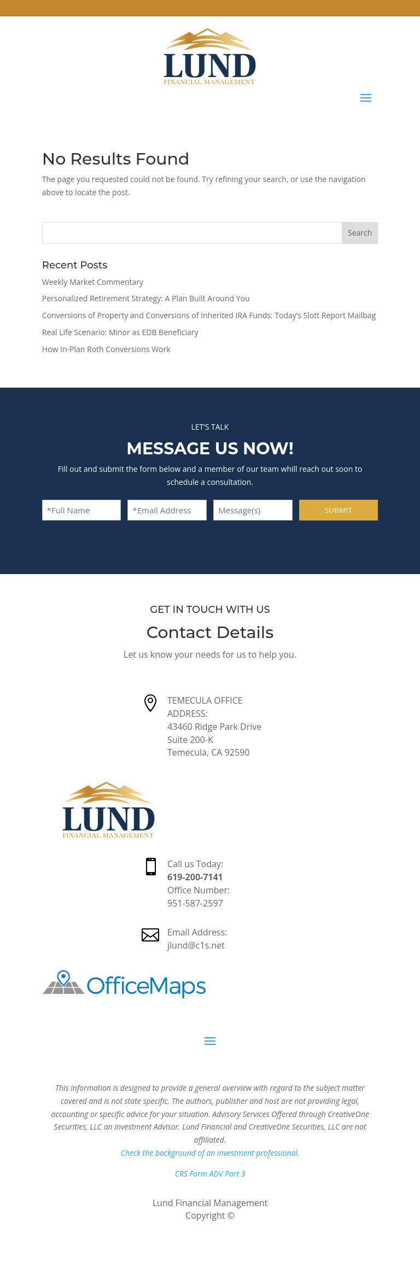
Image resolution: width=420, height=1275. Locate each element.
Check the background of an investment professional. (209, 1153)
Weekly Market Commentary (92, 282)
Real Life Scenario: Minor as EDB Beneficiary (120, 332)
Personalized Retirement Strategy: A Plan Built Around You (146, 298)
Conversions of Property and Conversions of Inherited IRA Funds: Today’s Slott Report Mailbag (209, 315)
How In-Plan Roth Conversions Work (106, 349)
